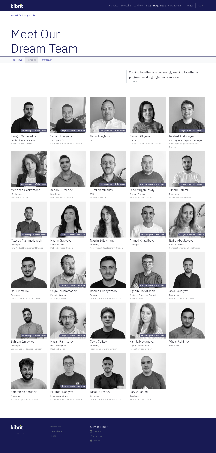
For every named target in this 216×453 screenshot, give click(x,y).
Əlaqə (190, 5)
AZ (199, 5)
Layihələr (138, 5)
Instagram (96, 436)
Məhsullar (126, 5)
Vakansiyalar (175, 5)
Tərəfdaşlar (46, 59)
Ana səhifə (16, 15)
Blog (148, 5)
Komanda (31, 59)
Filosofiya (17, 59)
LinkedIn (95, 431)
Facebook (96, 440)
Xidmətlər (114, 5)
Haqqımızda (159, 5)
